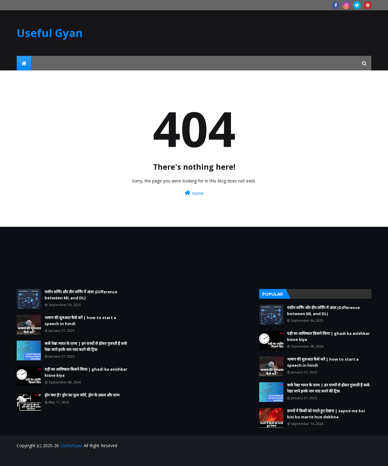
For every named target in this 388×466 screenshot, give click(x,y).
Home (194, 193)
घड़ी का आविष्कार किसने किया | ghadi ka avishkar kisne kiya (86, 372)
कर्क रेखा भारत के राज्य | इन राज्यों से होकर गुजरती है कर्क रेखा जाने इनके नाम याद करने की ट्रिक (86, 346)
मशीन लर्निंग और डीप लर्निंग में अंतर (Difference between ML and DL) (81, 295)
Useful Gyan (50, 33)
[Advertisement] (73, 257)
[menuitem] (24, 63)
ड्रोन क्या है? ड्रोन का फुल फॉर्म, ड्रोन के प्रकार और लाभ (82, 395)
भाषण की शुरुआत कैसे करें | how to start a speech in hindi (80, 320)
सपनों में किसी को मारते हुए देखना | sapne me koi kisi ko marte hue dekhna (326, 414)
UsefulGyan (71, 445)
